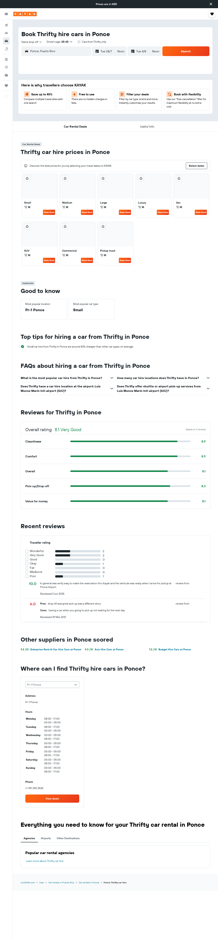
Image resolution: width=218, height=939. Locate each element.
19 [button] (103, 104)
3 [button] (85, 86)
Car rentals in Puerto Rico (61, 882)
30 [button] (76, 121)
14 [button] (58, 104)
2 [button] (76, 86)
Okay (33, 563)
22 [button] (67, 113)
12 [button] (103, 95)
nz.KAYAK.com (28, 882)
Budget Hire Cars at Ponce (170, 649)
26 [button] (103, 113)
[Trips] (6, 85)
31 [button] (85, 121)
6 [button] (49, 95)
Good (33, 559)
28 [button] (58, 121)
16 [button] (76, 104)
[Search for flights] (6, 25)
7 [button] (58, 95)
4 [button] (94, 86)
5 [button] (103, 86)
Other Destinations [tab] (68, 838)
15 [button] (67, 104)
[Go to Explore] (6, 59)
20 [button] (49, 113)
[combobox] (31, 42)
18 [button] (94, 104)
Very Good (37, 555)
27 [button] (49, 121)
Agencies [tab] (29, 838)
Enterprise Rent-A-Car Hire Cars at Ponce (51, 649)
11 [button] (94, 95)
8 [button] (67, 95)
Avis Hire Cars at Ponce (104, 649)
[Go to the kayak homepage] (25, 14)
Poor (33, 576)
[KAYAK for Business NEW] (6, 75)
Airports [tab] (46, 838)
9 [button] (76, 95)
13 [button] (49, 104)
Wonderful (37, 551)
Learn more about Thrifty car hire (44, 861)
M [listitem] (27, 207)
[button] (211, 4)
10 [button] (85, 95)
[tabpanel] (115, 857)
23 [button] (76, 113)
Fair (32, 568)
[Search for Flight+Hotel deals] (6, 49)
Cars (41, 882)
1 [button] (67, 86)
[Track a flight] (6, 67)
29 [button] (67, 121)
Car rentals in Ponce (89, 882)
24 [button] (85, 113)
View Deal (49, 212)
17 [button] (85, 104)
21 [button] (58, 113)
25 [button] (94, 113)
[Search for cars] (6, 41)
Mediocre (36, 572)
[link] (52, 798)
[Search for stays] (6, 33)
